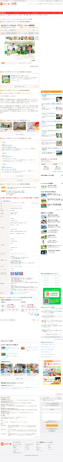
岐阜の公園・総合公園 (32, 405)
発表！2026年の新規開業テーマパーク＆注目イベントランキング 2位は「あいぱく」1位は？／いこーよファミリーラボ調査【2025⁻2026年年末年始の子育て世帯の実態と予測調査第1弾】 (22, 430)
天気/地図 (36, 33)
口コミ (19, 33)
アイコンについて (3, 274)
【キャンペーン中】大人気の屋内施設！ (19, 292)
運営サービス (38, 447)
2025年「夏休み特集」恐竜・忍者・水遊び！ (8, 417)
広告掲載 (14, 447)
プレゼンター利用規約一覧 (29, 444)
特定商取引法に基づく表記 (17, 452)
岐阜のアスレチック (25, 405)
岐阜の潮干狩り (23, 412)
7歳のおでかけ (57, 282)
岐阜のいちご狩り (30, 412)
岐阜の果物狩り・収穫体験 (5, 413)
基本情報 (2, 33)
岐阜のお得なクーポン (4, 405)
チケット (8, 33)
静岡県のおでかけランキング (31, 387)
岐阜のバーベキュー (14, 400)
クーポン (14, 33)
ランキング (27, 12)
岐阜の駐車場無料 (18, 405)
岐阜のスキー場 (9, 412)
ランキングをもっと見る (58, 339)
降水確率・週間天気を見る (33, 313)
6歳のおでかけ (46, 282)
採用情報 (37, 449)
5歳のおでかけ (57, 280)
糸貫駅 (11, 266)
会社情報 (49, 447)
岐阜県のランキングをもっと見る (52, 334)
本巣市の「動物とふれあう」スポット (48, 346)
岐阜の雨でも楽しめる (4, 409)
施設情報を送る (12, 30)
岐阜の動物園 (8, 400)
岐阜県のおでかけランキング (19, 387)
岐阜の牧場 (24, 400)
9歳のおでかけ (57, 284)
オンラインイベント (18, 12)
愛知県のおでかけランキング (6, 388)
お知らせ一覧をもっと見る (20, 86)
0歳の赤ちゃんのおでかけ (46, 275)
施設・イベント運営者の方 (17, 444)
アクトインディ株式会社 (48, 442)
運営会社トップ (38, 444)
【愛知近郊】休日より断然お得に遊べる (19, 293)
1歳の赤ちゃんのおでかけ (57, 275)
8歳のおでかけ (46, 284)
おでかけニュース (46, 12)
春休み (43, 3)
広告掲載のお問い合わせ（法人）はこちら (52, 422)
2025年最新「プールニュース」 (22, 417)
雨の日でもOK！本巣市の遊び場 (47, 349)
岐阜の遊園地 (3, 400)
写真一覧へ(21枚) (34, 66)
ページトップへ (59, 394)
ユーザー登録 (3, 422)
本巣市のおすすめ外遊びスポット (47, 356)
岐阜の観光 (33, 400)
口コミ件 (36, 27)
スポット (3, 12)
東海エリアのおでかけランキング (7, 387)
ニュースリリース (16, 449)
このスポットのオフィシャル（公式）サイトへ (17, 253)
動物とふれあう (53, 3)
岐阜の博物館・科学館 (23, 409)
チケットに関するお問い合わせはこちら (52, 428)
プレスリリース (50, 449)
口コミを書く (4, 30)
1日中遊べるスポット (59, 3)
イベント (8, 12)
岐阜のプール (28, 400)
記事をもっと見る (19, 378)
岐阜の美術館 (30, 409)
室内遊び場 (12, 268)
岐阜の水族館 (35, 409)
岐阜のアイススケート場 (17, 412)
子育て (54, 12)
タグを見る (12, 270)
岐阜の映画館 (17, 409)
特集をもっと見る (59, 209)
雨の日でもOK (47, 3)
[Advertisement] (20, 116)
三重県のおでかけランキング (18, 388)
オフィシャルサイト (35, 203)
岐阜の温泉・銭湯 (4, 412)
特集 (60, 12)
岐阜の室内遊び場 (11, 409)
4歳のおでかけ (46, 280)
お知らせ (25, 33)
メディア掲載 (27, 449)
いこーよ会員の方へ (52, 431)
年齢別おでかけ (36, 12)
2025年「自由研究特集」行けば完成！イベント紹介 (9, 418)
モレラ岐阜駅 (15, 266)
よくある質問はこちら (51, 429)
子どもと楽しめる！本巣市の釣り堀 (47, 354)
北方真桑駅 (20, 266)
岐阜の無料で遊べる (12, 405)
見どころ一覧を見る (19, 134)
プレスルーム (27, 447)
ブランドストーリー (51, 444)
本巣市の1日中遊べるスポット (46, 351)
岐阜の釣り (19, 400)
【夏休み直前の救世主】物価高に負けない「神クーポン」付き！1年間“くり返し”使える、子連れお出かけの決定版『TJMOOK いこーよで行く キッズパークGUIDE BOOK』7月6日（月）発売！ (22, 426)
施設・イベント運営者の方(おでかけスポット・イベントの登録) (16, 422)
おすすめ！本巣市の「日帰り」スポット (48, 344)
